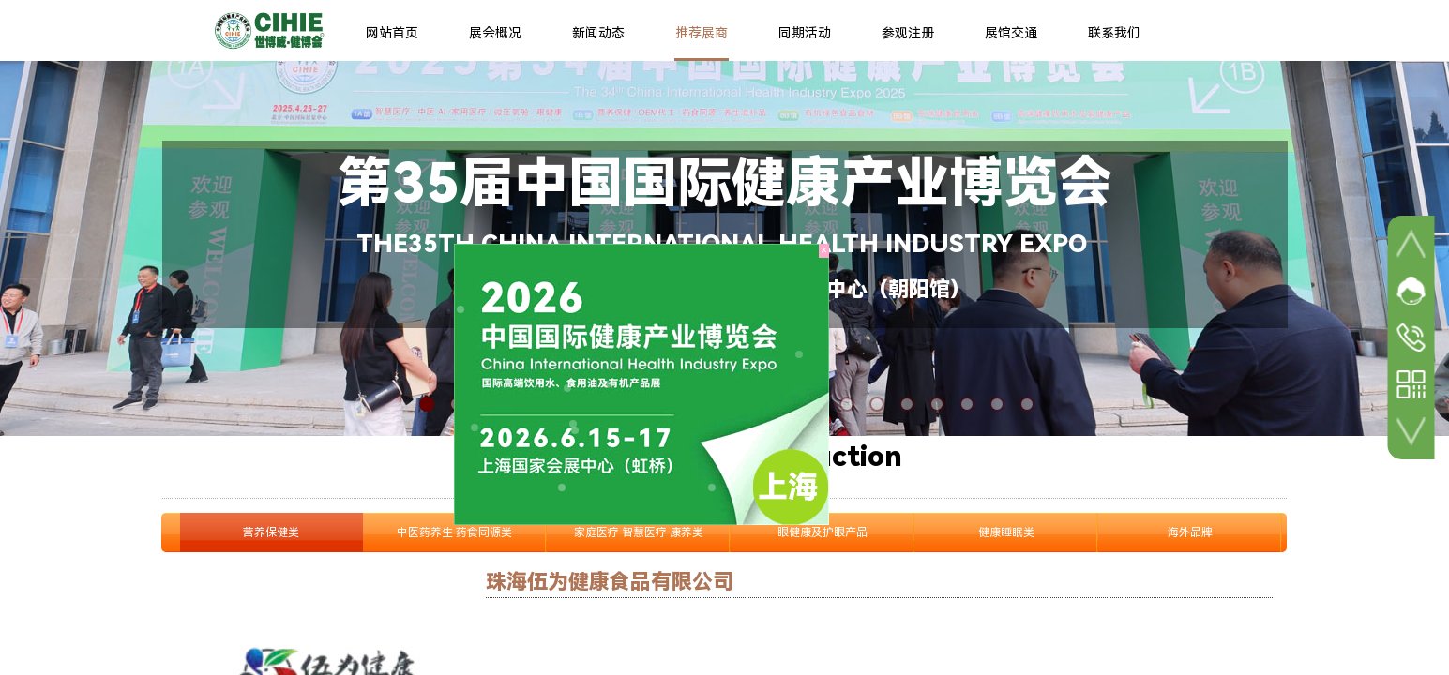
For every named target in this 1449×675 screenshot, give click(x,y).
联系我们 (1114, 32)
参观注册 (908, 32)
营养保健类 (271, 532)
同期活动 (804, 32)
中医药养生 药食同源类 (454, 532)
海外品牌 (1190, 532)
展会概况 (495, 32)
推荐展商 (701, 32)
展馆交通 (1011, 32)
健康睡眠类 (1006, 532)
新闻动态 (598, 32)
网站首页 (392, 32)
